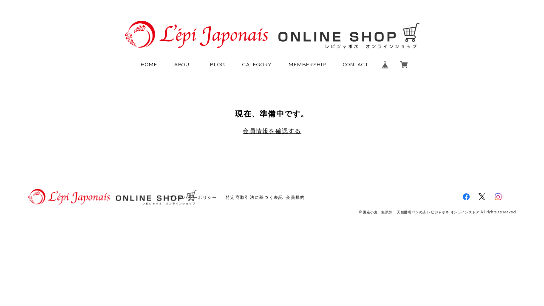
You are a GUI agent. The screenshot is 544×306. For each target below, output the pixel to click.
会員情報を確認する (272, 131)
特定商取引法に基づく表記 (254, 197)
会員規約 (295, 197)
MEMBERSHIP (307, 65)
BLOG (217, 65)
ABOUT (183, 65)
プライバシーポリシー (193, 197)
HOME (149, 65)
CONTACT (356, 65)
